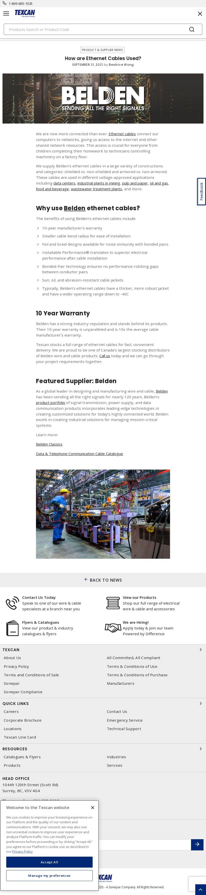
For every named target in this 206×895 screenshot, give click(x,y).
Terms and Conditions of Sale (31, 675)
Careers (11, 711)
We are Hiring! (136, 622)
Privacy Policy (16, 666)
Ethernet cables (123, 133)
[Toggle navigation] (6, 13)
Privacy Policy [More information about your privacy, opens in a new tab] (22, 851)
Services (115, 765)
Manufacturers (120, 683)
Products (12, 765)
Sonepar (12, 683)
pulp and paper (142, 183)
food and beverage (69, 188)
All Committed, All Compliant (134, 657)
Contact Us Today (39, 597)
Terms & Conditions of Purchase (137, 675)
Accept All (49, 862)
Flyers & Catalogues (40, 622)
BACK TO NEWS (106, 580)
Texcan (103, 649)
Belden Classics (50, 444)
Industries (116, 757)
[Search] (103, 29)
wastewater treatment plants (114, 188)
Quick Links (103, 703)
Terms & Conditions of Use (132, 666)
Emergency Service (125, 720)
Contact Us (117, 711)
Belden (162, 391)
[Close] (92, 807)
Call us (105, 355)
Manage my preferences (49, 875)
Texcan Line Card (20, 737)
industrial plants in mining (102, 183)
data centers (64, 183)
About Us (12, 657)
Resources (103, 749)
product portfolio (51, 402)
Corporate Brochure (23, 720)
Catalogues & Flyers (22, 757)
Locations (12, 728)
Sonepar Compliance (23, 691)
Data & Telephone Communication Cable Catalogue (82, 453)
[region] (49, 845)
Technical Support (124, 728)
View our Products (139, 597)
